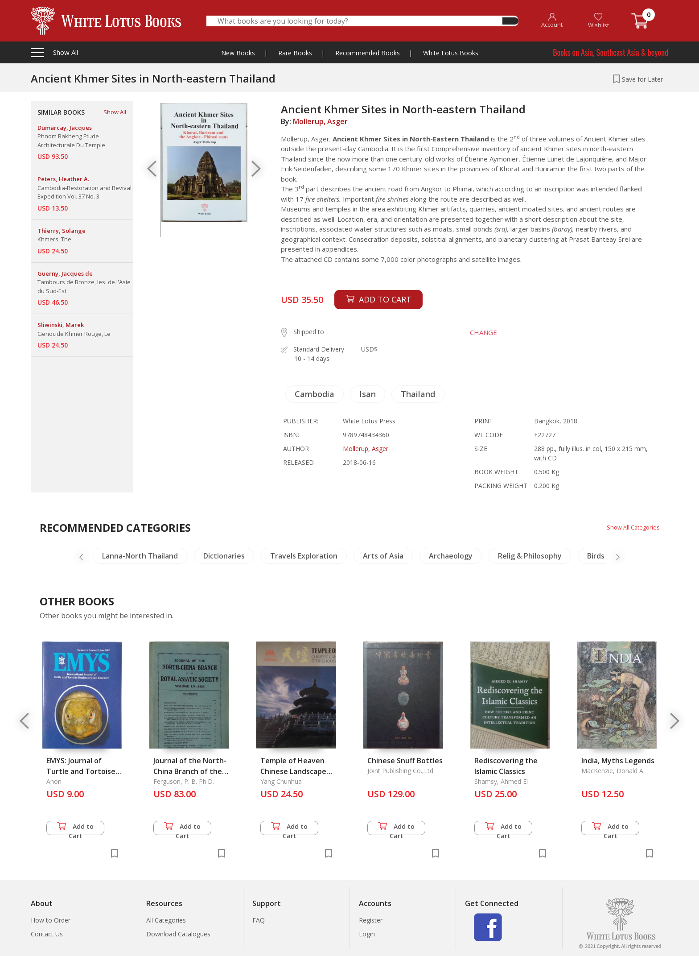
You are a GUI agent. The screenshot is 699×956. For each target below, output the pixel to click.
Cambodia (314, 394)
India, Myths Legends (617, 761)
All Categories (166, 920)
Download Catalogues (178, 934)
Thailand (418, 394)
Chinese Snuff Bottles (405, 761)
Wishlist (598, 21)
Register (370, 920)
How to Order (50, 920)
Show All (114, 112)
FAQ (258, 920)
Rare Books (295, 53)
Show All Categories (630, 527)
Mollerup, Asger (320, 121)
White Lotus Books (450, 53)
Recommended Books (367, 53)
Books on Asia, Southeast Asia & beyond (610, 52)
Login (367, 934)
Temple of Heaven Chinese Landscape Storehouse (293, 771)
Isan (367, 394)
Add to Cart (75, 828)
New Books (238, 53)
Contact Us (47, 934)
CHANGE (477, 332)
